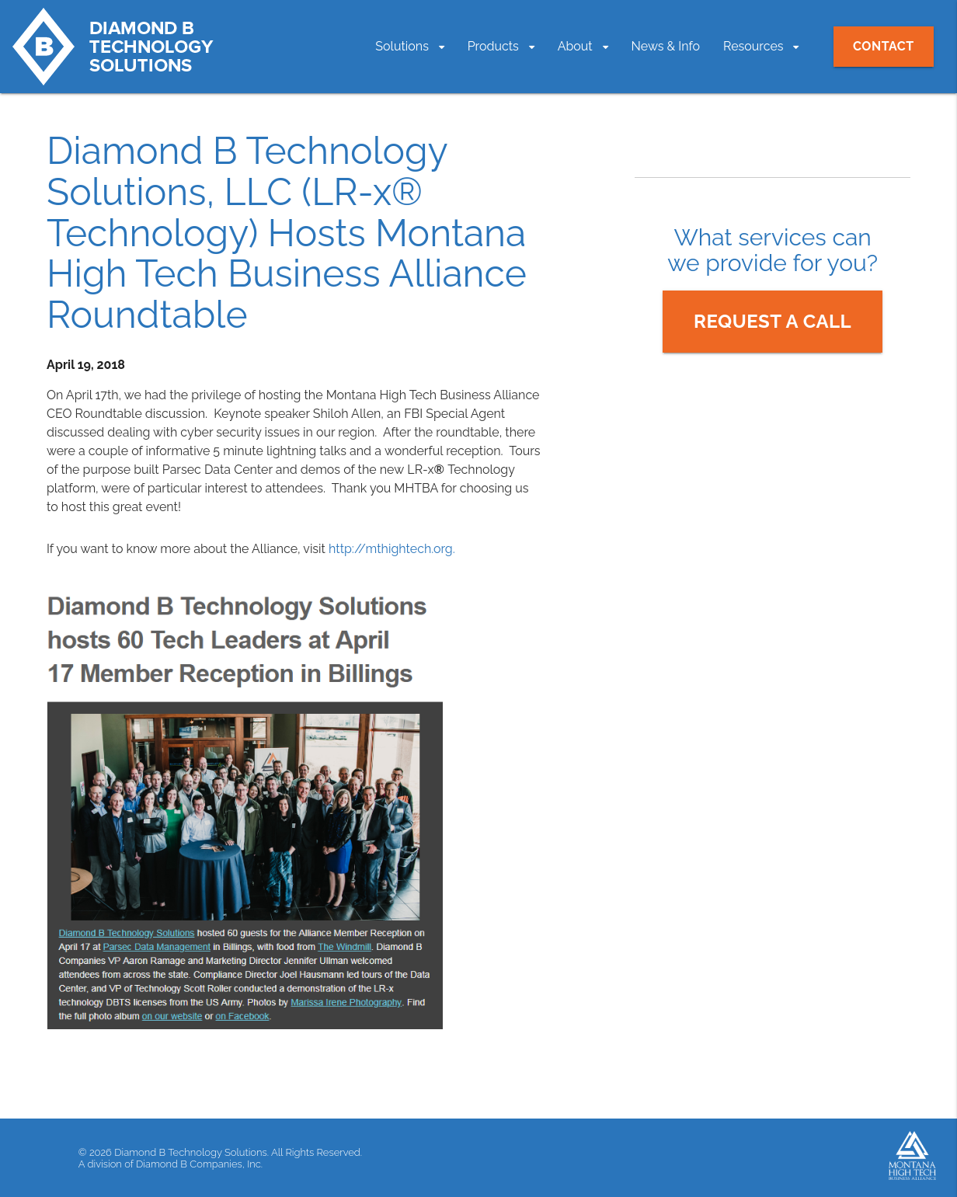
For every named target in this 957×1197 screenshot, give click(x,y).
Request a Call (772, 321)
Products (493, 46)
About (575, 46)
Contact (883, 46)
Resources (753, 46)
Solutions (402, 46)
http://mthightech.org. (392, 548)
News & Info (666, 46)
